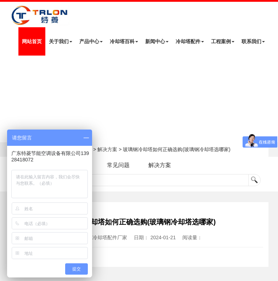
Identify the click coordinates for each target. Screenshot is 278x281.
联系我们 (253, 41)
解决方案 (107, 149)
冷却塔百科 (124, 41)
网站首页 (32, 41)
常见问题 (118, 165)
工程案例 (222, 41)
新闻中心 (157, 41)
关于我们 (60, 41)
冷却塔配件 (190, 41)
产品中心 (91, 41)
